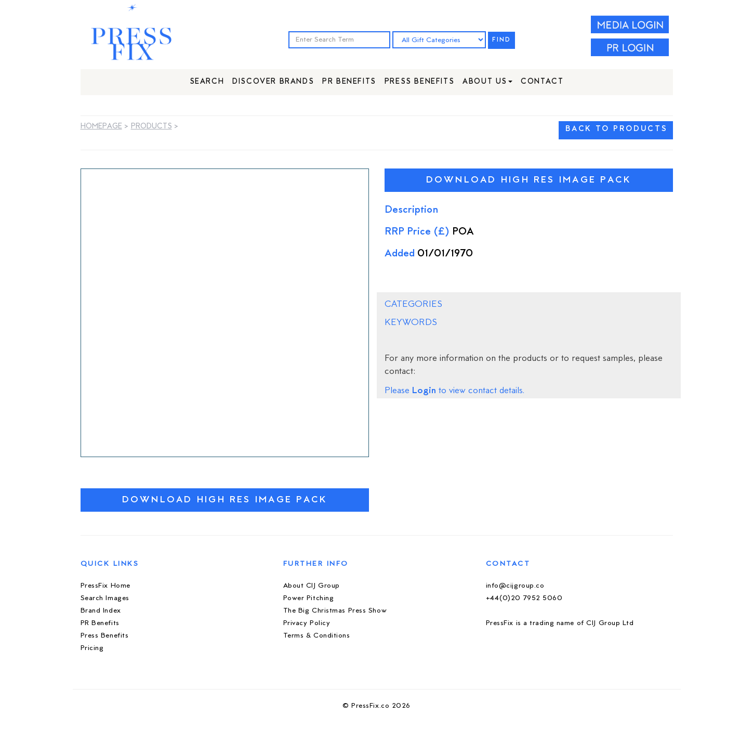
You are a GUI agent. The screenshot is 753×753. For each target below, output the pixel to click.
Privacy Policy (307, 623)
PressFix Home (105, 585)
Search (207, 82)
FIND (501, 40)
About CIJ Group (311, 585)
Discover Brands (273, 82)
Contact (542, 82)
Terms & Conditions (316, 635)
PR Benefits (349, 82)
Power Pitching (308, 598)
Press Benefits (419, 82)
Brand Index (101, 610)
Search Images (105, 598)
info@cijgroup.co (515, 585)
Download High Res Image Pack (224, 500)
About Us (487, 82)
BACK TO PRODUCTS (616, 129)
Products (151, 127)
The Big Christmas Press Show (335, 610)
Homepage (101, 127)
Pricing (92, 648)
